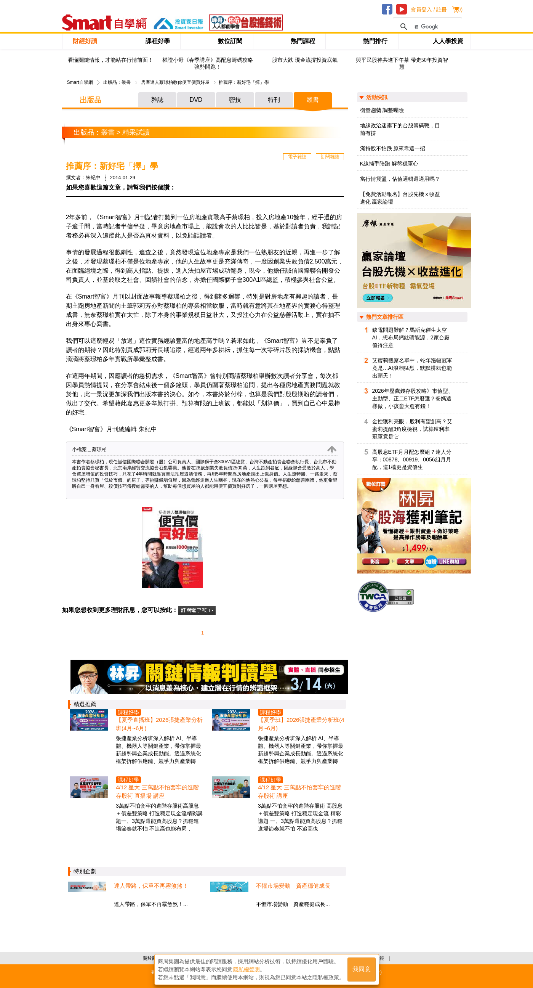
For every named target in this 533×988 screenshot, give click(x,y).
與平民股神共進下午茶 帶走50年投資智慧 (402, 63)
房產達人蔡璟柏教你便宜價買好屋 (175, 82)
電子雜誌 (297, 156)
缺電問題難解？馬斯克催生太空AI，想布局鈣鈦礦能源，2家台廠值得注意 (411, 337)
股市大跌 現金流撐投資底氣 (305, 60)
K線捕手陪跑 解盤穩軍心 (389, 164)
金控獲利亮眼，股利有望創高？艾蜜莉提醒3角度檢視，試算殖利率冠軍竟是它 (412, 429)
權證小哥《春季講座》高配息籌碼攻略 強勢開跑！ (207, 63)
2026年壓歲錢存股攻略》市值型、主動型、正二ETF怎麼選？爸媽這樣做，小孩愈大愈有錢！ (412, 398)
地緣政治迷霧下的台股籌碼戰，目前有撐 (400, 129)
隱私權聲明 (246, 969)
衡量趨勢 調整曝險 (382, 110)
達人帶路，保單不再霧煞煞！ (151, 885)
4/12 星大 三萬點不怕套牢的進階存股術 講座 (299, 791)
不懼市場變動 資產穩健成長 (293, 885)
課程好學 (158, 41)
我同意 (361, 969)
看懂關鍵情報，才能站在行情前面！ (110, 60)
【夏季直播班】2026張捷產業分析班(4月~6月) (159, 724)
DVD (196, 99)
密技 (235, 99)
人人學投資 (448, 41)
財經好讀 (85, 41)
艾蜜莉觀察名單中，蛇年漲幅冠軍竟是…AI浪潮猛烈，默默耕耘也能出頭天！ (412, 368)
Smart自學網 (80, 82)
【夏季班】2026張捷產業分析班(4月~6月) (301, 724)
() (459, 9)
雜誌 (157, 99)
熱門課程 (303, 41)
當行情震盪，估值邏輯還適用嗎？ (400, 179)
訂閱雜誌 (330, 156)
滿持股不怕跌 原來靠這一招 (393, 148)
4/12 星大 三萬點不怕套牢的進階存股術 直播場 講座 (157, 791)
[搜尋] (426, 26)
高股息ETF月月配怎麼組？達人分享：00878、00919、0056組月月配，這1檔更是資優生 (411, 459)
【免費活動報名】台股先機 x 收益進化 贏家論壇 (400, 198)
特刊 (274, 99)
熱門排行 (375, 41)
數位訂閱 (230, 41)
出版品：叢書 (117, 82)
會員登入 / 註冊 (429, 9)
